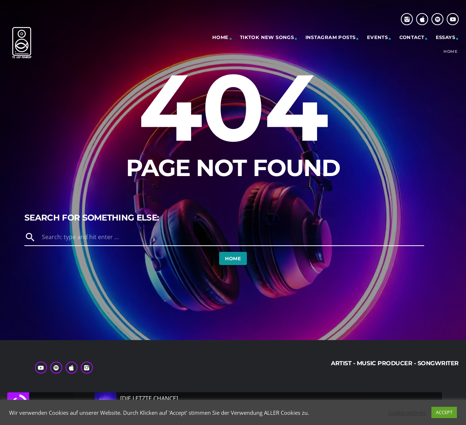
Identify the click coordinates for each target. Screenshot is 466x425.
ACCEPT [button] (444, 412)
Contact (411, 37)
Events (377, 37)
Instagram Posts (330, 37)
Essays (445, 37)
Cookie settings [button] (407, 412)
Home (220, 37)
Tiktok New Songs (267, 37)
